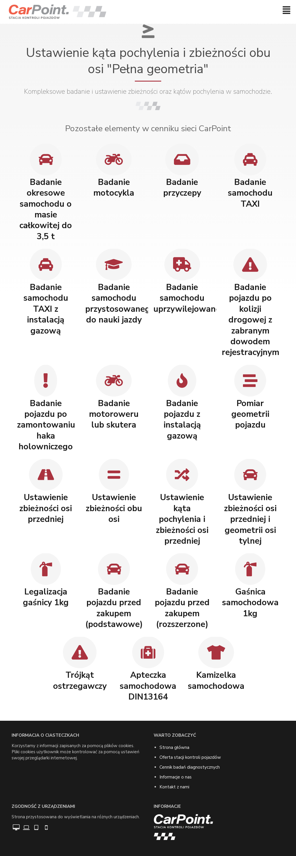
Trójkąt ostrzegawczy (80, 680)
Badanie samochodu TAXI (250, 193)
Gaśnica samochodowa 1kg (250, 602)
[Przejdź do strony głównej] (57, 12)
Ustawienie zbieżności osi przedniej (45, 508)
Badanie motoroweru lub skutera (114, 414)
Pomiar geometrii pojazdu (250, 414)
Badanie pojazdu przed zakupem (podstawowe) (114, 608)
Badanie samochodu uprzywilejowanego (191, 298)
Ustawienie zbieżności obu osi (114, 508)
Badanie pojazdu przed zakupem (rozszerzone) (182, 608)
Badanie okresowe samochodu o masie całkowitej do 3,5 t (45, 209)
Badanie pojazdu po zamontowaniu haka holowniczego (46, 425)
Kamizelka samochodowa (216, 680)
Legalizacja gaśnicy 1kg (46, 597)
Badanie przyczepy (182, 187)
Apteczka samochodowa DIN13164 (148, 685)
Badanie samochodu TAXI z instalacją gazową (45, 309)
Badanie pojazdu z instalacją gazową (182, 419)
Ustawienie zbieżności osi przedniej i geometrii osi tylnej (250, 519)
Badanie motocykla (113, 187)
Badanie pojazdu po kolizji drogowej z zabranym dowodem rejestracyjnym (250, 320)
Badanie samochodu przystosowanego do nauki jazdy (120, 303)
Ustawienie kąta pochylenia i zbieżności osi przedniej (182, 519)
